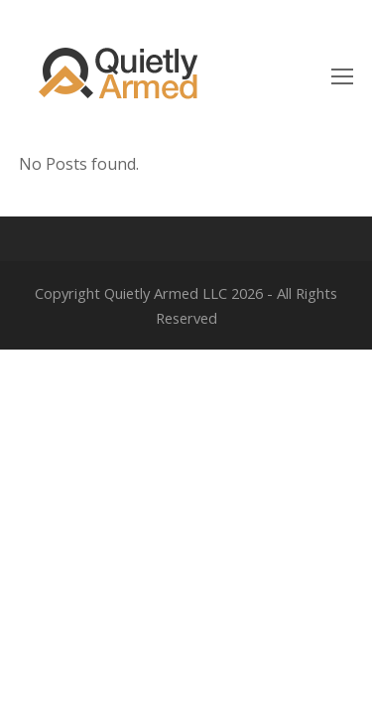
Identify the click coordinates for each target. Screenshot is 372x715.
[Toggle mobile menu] (342, 75)
